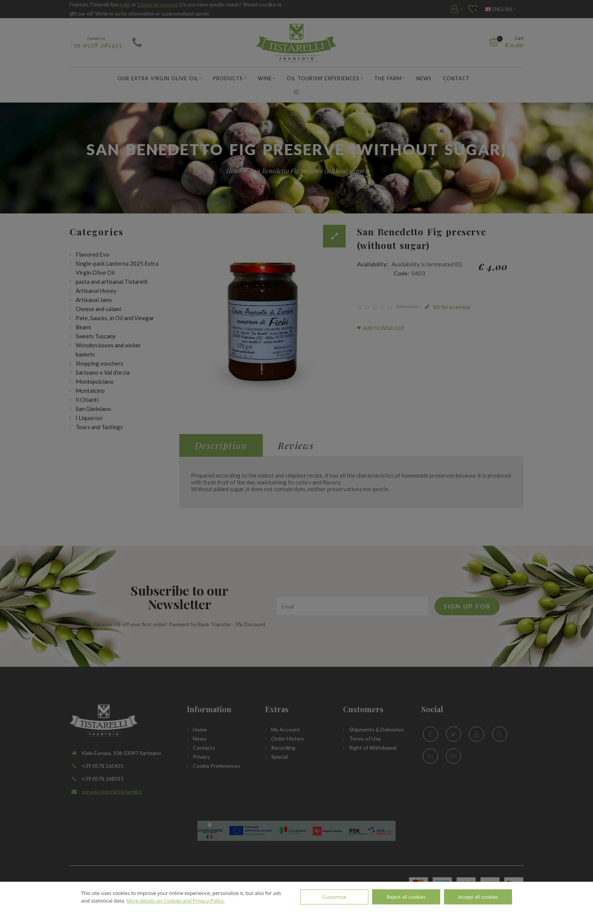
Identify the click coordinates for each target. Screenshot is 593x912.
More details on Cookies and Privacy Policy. (176, 900)
